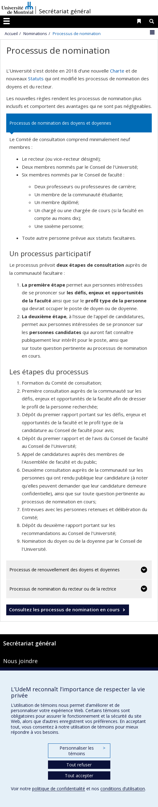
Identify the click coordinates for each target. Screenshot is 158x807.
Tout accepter (79, 775)
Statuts (36, 78)
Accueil (11, 33)
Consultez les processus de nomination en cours (64, 609)
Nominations (35, 33)
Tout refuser (79, 765)
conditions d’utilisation (122, 788)
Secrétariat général (65, 11)
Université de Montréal (17, 8)
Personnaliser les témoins (82, 750)
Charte (117, 71)
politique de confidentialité (58, 788)
